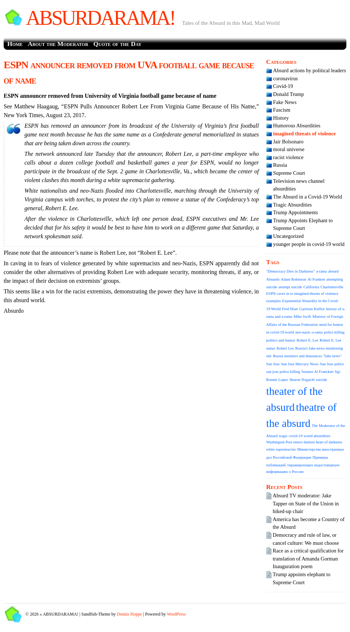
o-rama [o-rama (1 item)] (317, 332)
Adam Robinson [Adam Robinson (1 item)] (293, 279)
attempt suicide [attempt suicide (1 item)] (290, 287)
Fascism (281, 110)
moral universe (288, 149)
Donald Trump (288, 94)
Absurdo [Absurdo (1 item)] (273, 279)
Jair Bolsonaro (288, 141)
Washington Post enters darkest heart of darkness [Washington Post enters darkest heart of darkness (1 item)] (304, 442)
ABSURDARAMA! (100, 18)
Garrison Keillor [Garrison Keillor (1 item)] (312, 309)
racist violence (288, 157)
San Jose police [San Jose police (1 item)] (332, 364)
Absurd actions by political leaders (309, 70)
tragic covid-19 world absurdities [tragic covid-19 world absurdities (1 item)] (304, 436)
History (281, 118)
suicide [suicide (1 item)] (321, 380)
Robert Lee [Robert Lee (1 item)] (285, 348)
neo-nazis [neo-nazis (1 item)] (302, 332)
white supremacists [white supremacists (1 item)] (281, 449)
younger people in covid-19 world (309, 244)
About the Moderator (58, 43)
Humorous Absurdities (296, 125)
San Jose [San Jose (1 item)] (273, 364)
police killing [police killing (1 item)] (334, 332)
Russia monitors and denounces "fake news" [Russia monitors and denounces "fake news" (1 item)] (307, 356)
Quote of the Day (117, 43)
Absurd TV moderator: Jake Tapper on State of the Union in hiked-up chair (306, 503)
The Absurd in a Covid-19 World (307, 197)
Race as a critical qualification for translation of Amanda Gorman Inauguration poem (308, 558)
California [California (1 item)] (311, 287)
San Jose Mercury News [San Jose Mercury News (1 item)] (300, 364)
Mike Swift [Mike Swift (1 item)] (302, 317)
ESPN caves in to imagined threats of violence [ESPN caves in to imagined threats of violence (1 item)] (302, 294)
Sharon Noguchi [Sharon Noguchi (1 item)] (302, 380)
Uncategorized (288, 236)
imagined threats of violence (304, 133)
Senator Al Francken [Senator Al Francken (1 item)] (318, 372)
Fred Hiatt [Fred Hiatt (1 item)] (290, 309)
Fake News (284, 102)
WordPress (176, 614)
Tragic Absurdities (292, 205)
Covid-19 (283, 86)
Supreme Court (289, 173)
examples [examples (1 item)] (273, 301)
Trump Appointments (295, 212)
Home (15, 43)
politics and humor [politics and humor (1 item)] (280, 340)
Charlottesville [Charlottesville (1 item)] (331, 287)
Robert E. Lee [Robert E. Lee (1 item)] (307, 340)
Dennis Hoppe (129, 614)
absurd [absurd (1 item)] (333, 271)
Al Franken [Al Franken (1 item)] (316, 279)
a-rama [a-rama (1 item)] (321, 271)
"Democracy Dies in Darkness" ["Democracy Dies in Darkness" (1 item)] (290, 271)
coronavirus (285, 78)
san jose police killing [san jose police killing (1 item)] (283, 372)
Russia (280, 165)
